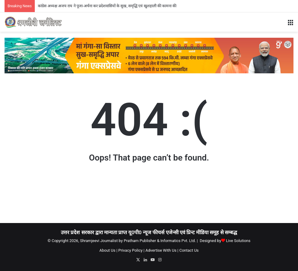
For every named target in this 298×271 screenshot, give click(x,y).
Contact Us (189, 250)
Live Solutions (238, 240)
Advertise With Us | (162, 250)
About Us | (108, 250)
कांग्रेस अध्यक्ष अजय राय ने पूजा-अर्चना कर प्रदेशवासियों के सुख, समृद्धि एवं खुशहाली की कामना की (107, 6)
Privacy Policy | (131, 250)
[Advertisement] (149, 198)
